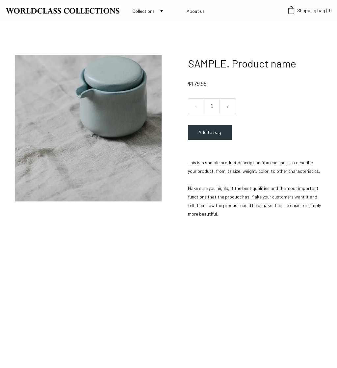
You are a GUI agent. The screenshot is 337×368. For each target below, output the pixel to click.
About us (196, 11)
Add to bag (209, 132)
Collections (143, 11)
